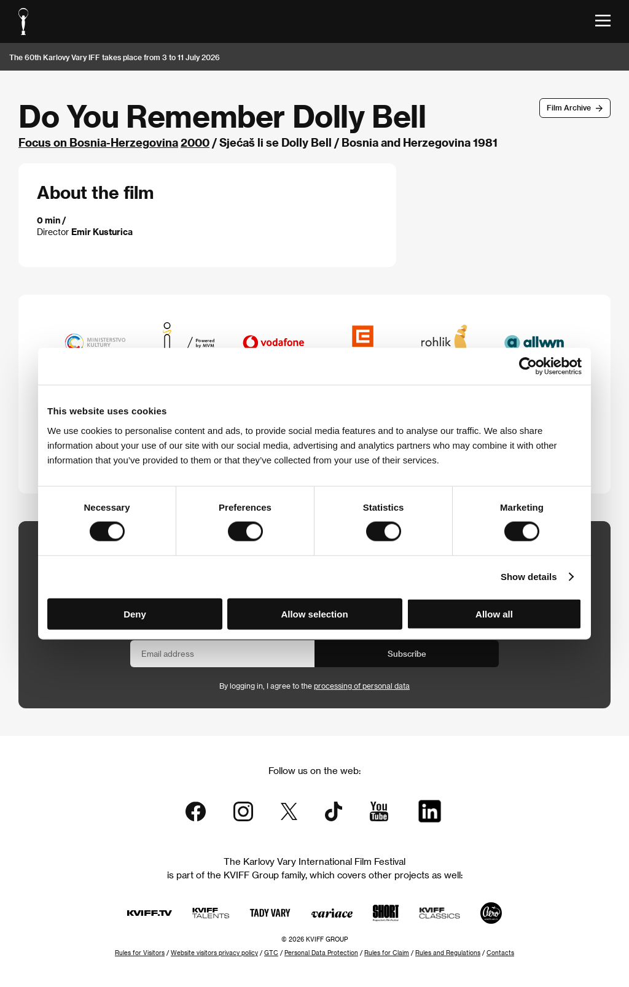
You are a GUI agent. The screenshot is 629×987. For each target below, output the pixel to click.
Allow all (494, 613)
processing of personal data (362, 685)
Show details (529, 576)
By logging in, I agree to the (314, 685)
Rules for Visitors (140, 952)
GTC (271, 952)
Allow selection (314, 613)
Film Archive (569, 107)
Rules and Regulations (447, 952)
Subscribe (407, 653)
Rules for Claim (386, 952)
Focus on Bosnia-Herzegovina (98, 142)
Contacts (500, 952)
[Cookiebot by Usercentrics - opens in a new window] (528, 366)
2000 (195, 142)
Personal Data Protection (321, 952)
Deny (134, 613)
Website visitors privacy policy (214, 952)
